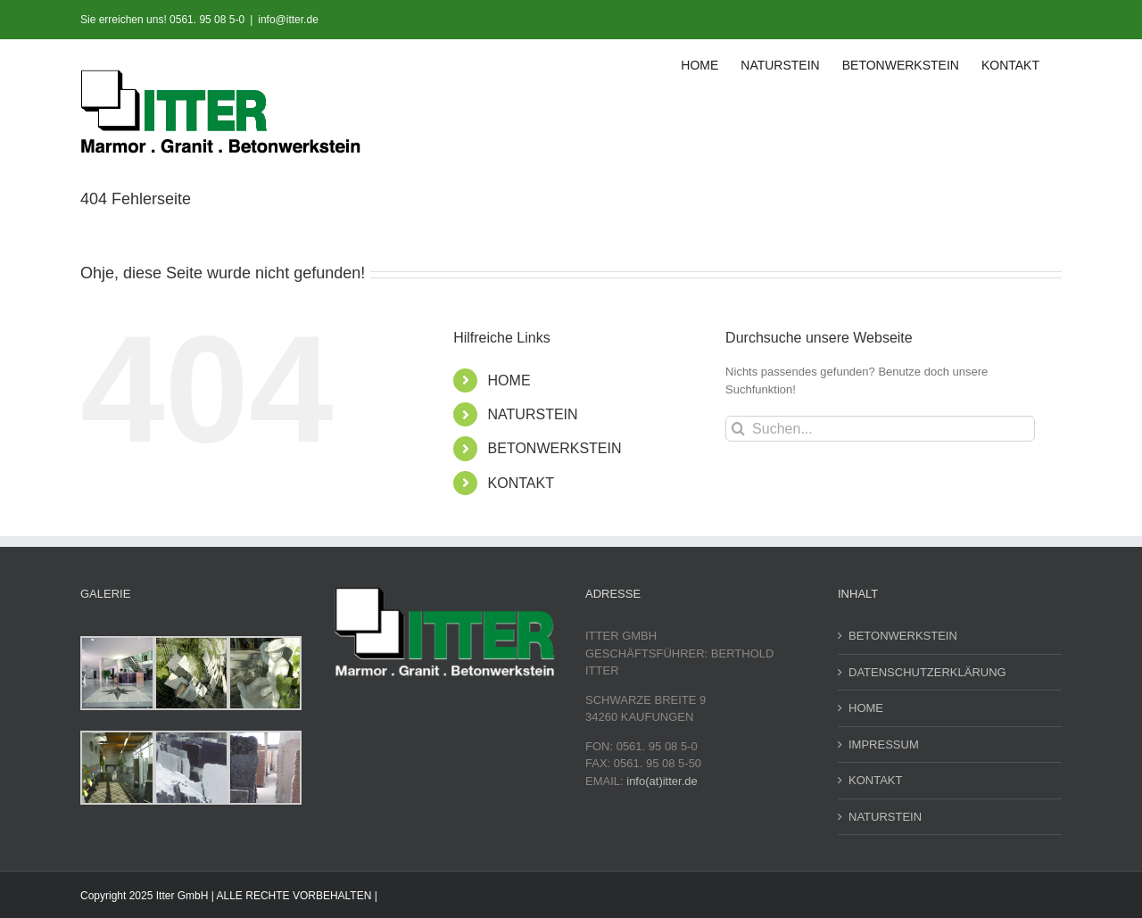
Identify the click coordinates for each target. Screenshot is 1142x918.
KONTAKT (521, 483)
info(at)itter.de (662, 781)
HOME (509, 380)
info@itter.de (288, 19)
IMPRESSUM (883, 744)
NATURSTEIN (533, 414)
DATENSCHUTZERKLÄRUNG (927, 672)
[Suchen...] (880, 429)
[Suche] (738, 429)
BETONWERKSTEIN (555, 448)
